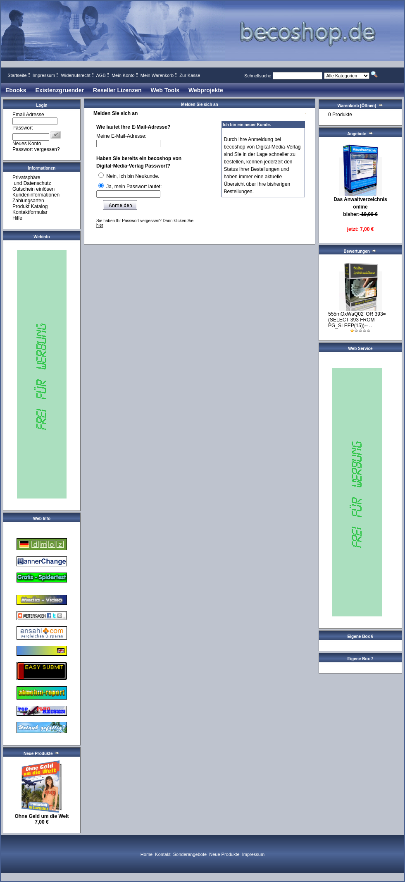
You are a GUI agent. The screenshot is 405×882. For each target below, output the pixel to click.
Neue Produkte (224, 854)
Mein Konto (123, 75)
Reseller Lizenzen (117, 90)
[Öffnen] (367, 105)
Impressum (44, 75)
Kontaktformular (30, 212)
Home (146, 854)
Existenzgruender (60, 90)
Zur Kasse (189, 75)
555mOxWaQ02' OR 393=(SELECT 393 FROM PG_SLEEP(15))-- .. (357, 319)
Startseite (16, 75)
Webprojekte (205, 90)
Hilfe (17, 218)
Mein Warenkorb (157, 75)
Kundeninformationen (36, 195)
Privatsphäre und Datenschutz (31, 180)
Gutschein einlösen (33, 189)
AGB (100, 75)
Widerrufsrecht (76, 75)
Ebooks (15, 90)
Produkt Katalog (30, 206)
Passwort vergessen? (36, 149)
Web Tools (165, 90)
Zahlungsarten (28, 201)
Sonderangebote (190, 854)
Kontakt (162, 854)
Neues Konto (26, 143)
